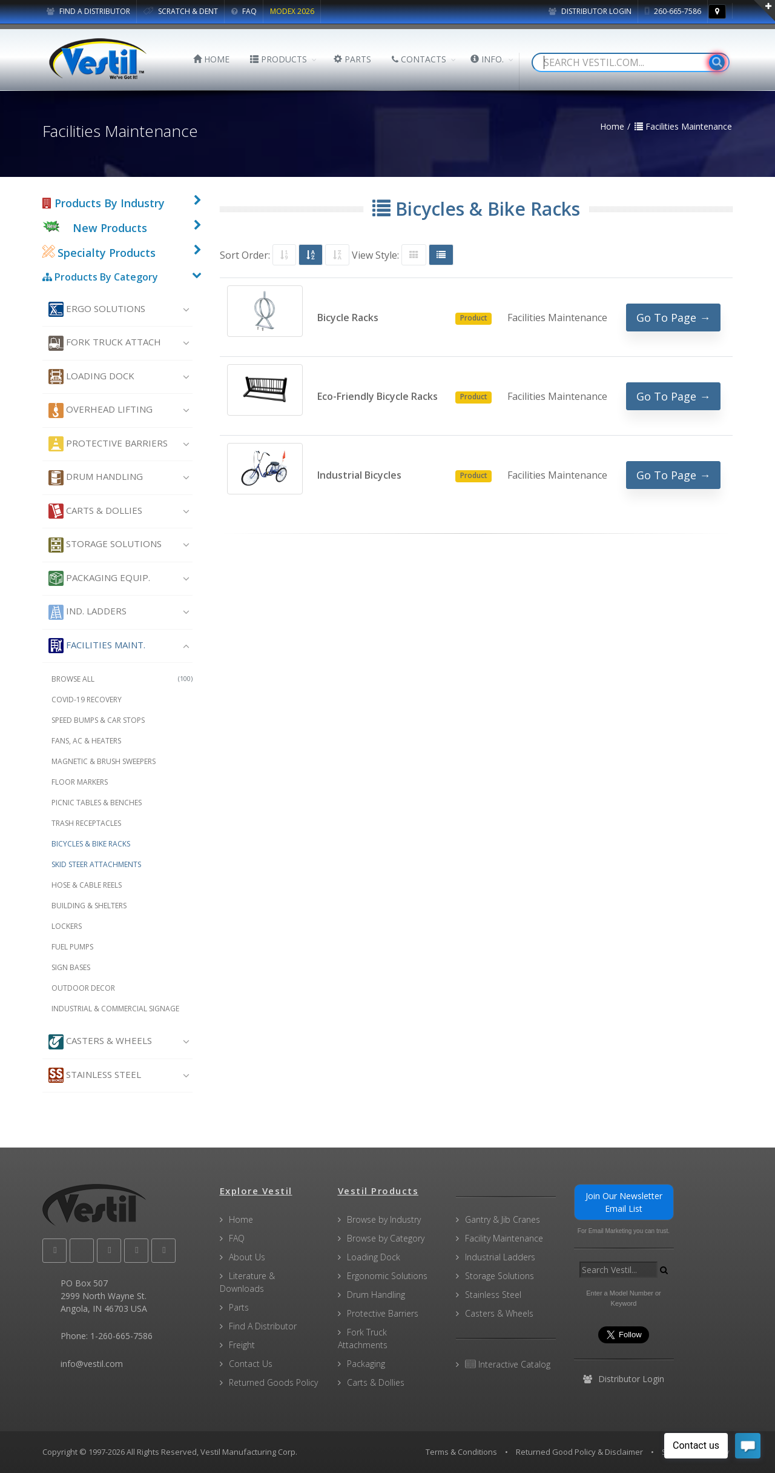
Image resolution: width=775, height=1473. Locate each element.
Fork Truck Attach (104, 343)
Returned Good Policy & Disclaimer (579, 1451)
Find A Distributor (263, 1326)
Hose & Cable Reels (86, 885)
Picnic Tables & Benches (96, 802)
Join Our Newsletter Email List (623, 1202)
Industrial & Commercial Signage (115, 1008)
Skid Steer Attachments (96, 864)
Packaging (366, 1363)
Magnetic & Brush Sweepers (103, 761)
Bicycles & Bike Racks (90, 844)
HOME (211, 59)
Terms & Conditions (461, 1451)
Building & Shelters (89, 905)
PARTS (352, 59)
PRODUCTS (278, 59)
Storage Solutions (105, 545)
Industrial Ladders (500, 1257)
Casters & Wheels (100, 1041)
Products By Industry (103, 203)
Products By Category (100, 277)
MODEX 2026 (292, 11)
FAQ (244, 11)
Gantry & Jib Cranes (502, 1219)
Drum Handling (95, 477)
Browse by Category (385, 1238)
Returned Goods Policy (273, 1382)
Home (241, 1219)
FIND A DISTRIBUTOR (88, 11)
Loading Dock (91, 376)
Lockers (66, 926)
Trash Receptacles (86, 823)
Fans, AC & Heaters (86, 741)
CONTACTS (419, 59)
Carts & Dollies (95, 511)
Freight (242, 1345)
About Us (247, 1257)
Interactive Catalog (507, 1364)
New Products (110, 228)
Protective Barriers (108, 443)
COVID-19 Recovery (86, 699)
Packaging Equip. (99, 578)
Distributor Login (590, 11)
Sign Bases (70, 967)
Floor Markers (79, 782)
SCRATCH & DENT (180, 11)
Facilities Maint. (96, 645)
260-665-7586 (673, 11)
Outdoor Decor (83, 988)
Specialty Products (99, 252)
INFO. (487, 59)
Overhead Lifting (100, 410)
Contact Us (250, 1363)
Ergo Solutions (96, 309)
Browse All (122, 679)
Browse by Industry (384, 1219)
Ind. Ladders (87, 612)
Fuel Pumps (72, 947)
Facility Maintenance (504, 1238)
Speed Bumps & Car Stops (98, 720)
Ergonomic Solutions (387, 1276)
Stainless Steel (94, 1075)
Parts (239, 1307)
